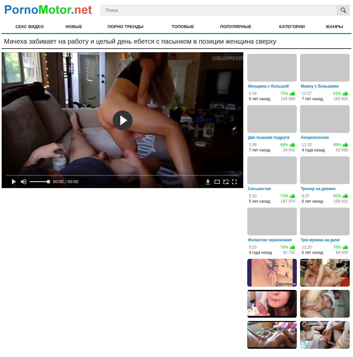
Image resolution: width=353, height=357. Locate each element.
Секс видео (30, 26)
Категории (292, 26)
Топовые (183, 26)
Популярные (235, 26)
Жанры (334, 26)
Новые (73, 26)
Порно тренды (125, 26)
